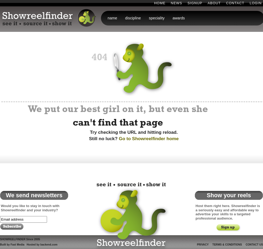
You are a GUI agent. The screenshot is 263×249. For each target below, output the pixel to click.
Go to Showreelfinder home (149, 138)
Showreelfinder (130, 215)
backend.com (48, 244)
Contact (235, 3)
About (214, 3)
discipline (133, 18)
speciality (156, 18)
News (176, 3)
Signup (195, 3)
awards (178, 18)
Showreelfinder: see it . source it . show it (49, 18)
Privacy (203, 244)
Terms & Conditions (227, 244)
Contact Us (254, 244)
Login (256, 3)
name (112, 18)
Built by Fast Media (12, 244)
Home (160, 3)
